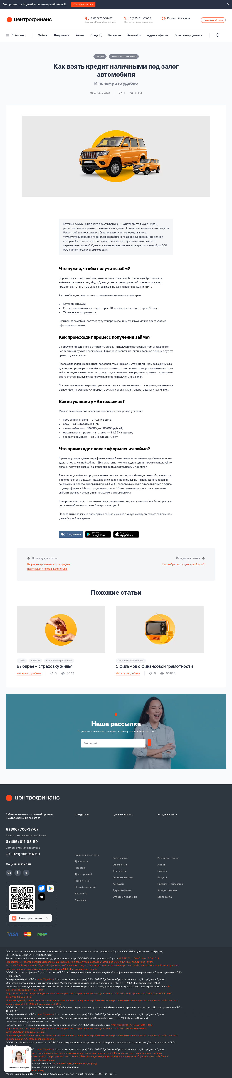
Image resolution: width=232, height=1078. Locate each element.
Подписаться (149, 745)
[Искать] (218, 38)
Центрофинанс (29, 21)
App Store (126, 537)
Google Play (98, 537)
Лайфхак (100, 59)
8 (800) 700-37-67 (91, 19)
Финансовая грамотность (124, 59)
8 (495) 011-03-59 (130, 19)
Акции (80, 38)
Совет (22, 663)
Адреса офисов (157, 38)
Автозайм (134, 38)
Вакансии (114, 38)
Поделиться (74, 537)
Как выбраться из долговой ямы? (183, 567)
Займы (42, 38)
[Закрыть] (28, 1050)
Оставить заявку (83, 4)
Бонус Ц (96, 38)
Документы (62, 38)
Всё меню (15, 38)
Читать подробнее (29, 675)
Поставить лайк (122, 96)
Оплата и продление (188, 38)
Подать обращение (168, 19)
